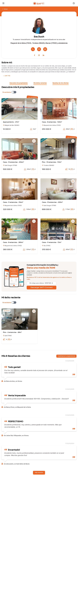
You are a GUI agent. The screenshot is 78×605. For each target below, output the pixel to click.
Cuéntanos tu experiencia (66, 356)
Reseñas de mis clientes (61, 83)
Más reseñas (39, 472)
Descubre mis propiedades (19, 83)
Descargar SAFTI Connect (42, 287)
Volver (5, 9)
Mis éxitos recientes (40, 83)
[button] (19, 108)
